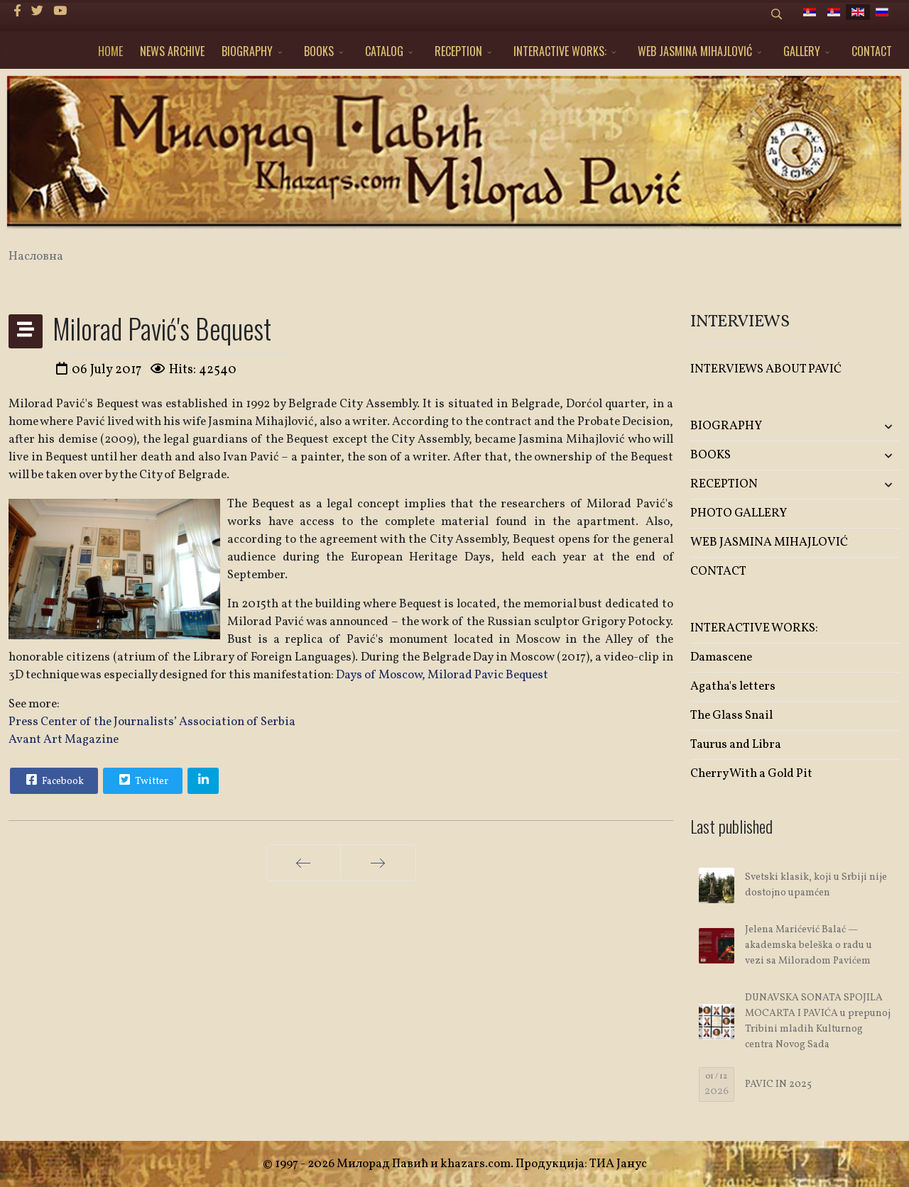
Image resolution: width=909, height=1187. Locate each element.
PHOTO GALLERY (738, 513)
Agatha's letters (732, 686)
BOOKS (319, 51)
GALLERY (801, 51)
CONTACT (871, 51)
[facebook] (17, 12)
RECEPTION (458, 51)
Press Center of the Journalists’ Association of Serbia (152, 722)
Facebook (53, 779)
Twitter (142, 779)
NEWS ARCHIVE (172, 51)
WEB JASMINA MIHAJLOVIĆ (695, 51)
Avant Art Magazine (64, 739)
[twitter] (37, 12)
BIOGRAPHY (247, 51)
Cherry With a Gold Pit (751, 774)
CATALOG (384, 51)
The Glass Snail (731, 715)
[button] (865, 426)
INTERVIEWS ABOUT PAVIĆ (766, 369)
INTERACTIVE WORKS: (559, 51)
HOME (110, 51)
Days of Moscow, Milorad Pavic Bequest (442, 675)
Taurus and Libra (735, 744)
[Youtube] (60, 12)
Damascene (721, 657)
